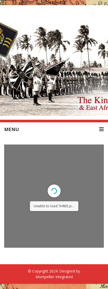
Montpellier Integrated (54, 276)
